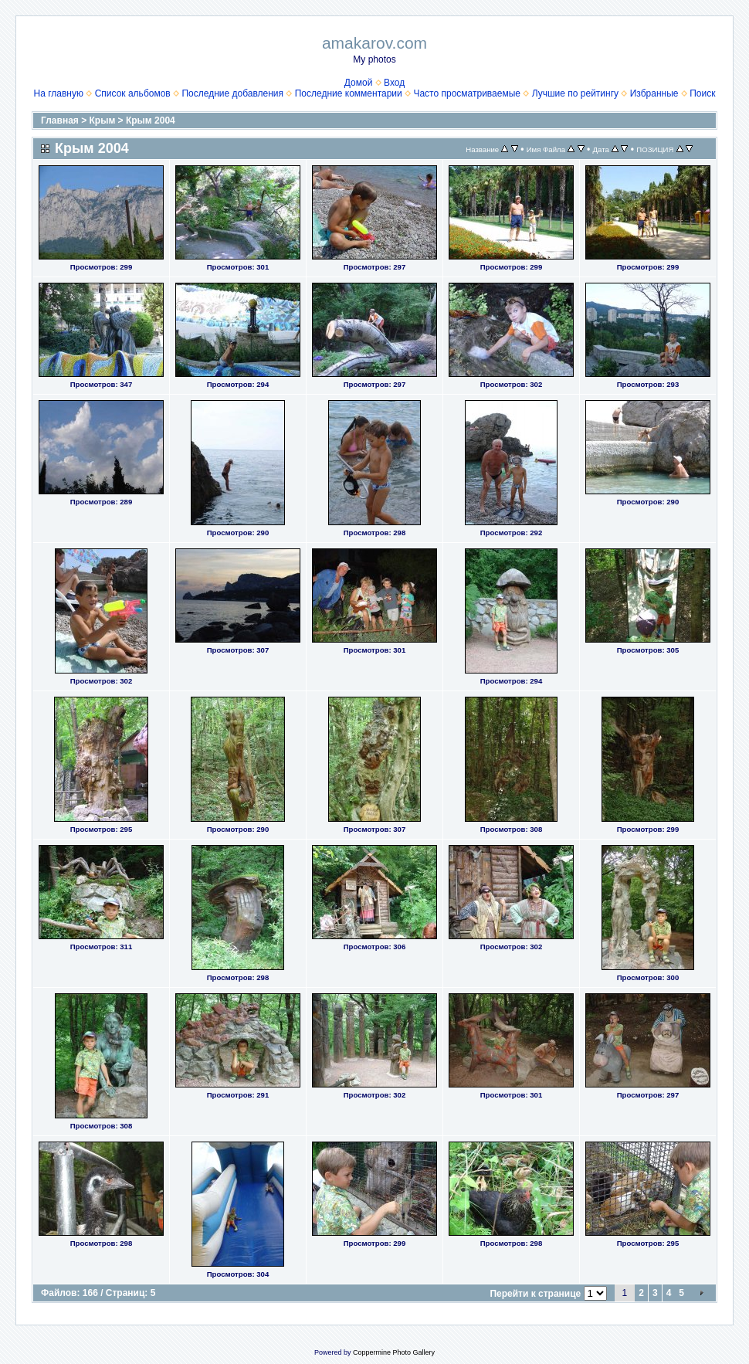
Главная (60, 120)
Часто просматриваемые (466, 93)
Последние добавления (232, 93)
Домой (358, 82)
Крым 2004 (150, 120)
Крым (103, 120)
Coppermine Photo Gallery (394, 1352)
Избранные (654, 93)
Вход (394, 82)
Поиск (702, 93)
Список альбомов (133, 93)
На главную (58, 93)
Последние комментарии (348, 93)
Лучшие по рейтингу (575, 93)
